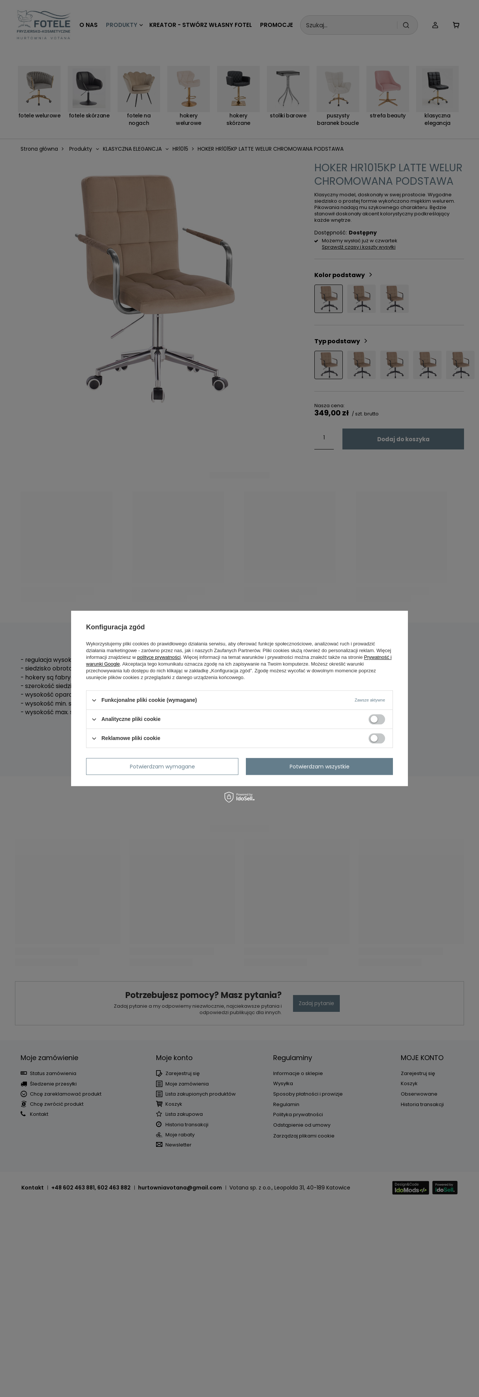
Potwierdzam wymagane (162, 766)
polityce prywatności (159, 657)
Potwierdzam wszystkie (320, 766)
